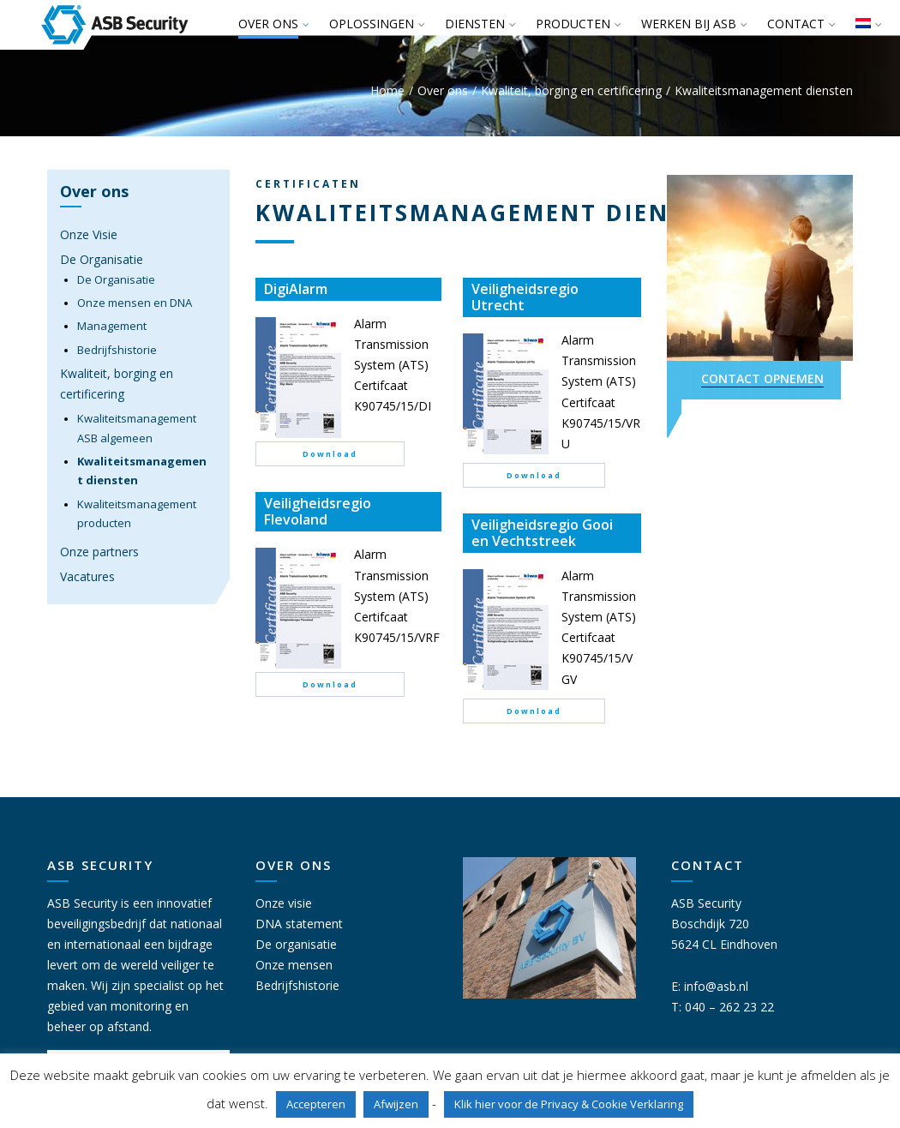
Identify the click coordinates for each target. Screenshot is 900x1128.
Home (387, 90)
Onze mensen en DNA (134, 302)
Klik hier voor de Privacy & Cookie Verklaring (568, 1104)
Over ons (442, 90)
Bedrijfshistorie (117, 349)
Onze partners (99, 551)
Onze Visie (88, 234)
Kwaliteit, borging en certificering (571, 90)
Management (112, 325)
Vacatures (87, 576)
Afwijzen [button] (396, 1104)
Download (330, 453)
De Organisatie (101, 259)
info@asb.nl (716, 986)
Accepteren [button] (315, 1104)
